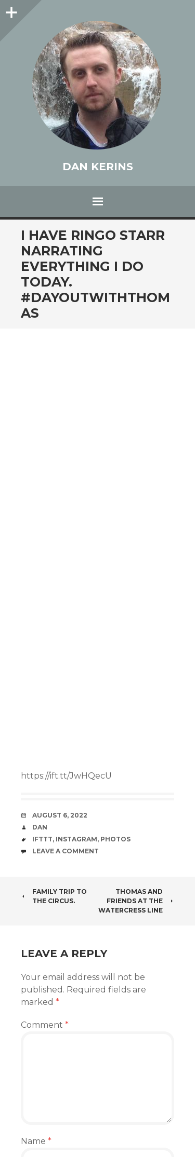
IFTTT (42, 839)
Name (36, 1141)
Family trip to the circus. (54, 896)
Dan (39, 827)
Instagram (76, 839)
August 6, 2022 (59, 815)
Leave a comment (65, 851)
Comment (45, 1025)
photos (115, 839)
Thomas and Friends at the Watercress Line (136, 901)
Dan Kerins (97, 166)
